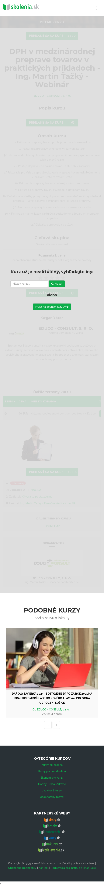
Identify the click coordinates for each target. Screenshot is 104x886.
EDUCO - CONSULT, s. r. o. (53, 709)
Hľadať (56, 283)
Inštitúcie (90, 867)
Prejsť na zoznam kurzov (52, 306)
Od (35, 709)
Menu (80, 8)
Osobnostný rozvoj (52, 796)
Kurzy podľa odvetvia (52, 771)
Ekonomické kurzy (52, 777)
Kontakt (44, 867)
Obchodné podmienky (22, 867)
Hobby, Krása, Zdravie (52, 784)
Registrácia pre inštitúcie (66, 867)
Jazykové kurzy (52, 790)
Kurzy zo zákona (52, 764)
